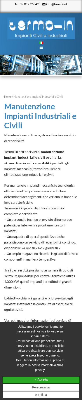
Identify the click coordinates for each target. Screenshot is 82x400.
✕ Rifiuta (41, 395)
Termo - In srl (41, 28)
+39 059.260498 (27, 4)
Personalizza (41, 387)
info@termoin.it (54, 4)
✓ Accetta (41, 379)
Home (8, 96)
